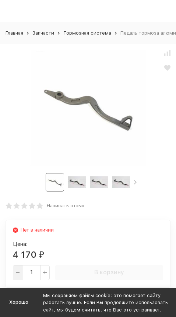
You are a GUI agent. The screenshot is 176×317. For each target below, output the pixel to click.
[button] (135, 182)
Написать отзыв (65, 205)
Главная (14, 33)
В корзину (109, 272)
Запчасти (43, 33)
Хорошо (18, 302)
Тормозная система (87, 33)
